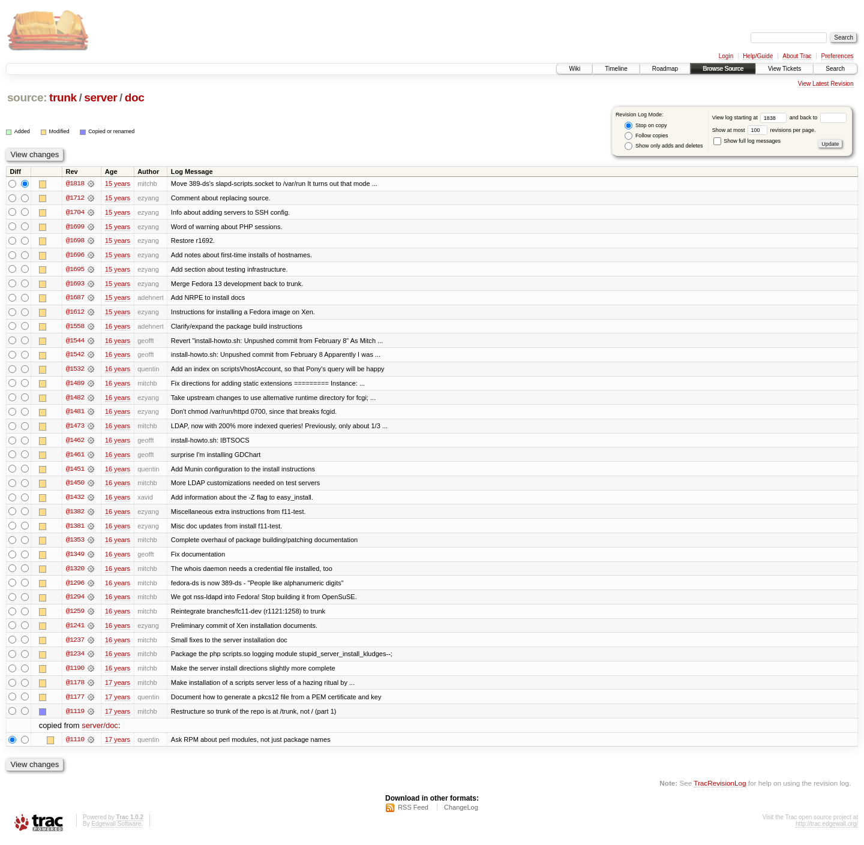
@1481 (75, 414)
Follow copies (646, 136)
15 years (117, 183)
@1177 (75, 701)
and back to (818, 118)
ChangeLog (461, 812)
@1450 (75, 486)
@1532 (75, 370)
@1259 (75, 615)
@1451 (75, 471)
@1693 (75, 284)
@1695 (75, 270)
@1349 (75, 558)
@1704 (75, 212)
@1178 (75, 687)
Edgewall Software (116, 829)
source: (27, 97)
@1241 (75, 629)
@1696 (75, 255)
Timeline (616, 68)
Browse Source (723, 68)
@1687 (75, 298)
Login (726, 56)
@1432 (75, 500)
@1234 (75, 658)
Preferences (837, 56)
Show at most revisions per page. (764, 130)
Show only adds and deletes (664, 146)
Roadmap (665, 68)
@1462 (75, 442)
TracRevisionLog (720, 788)
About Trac (796, 56)
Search (835, 68)
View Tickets (784, 68)
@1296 (75, 586)
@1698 (75, 241)
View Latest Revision (826, 83)
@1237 (75, 644)
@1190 (75, 673)
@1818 (75, 183)
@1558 (75, 327)
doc (135, 97)
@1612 (75, 313)
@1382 (75, 514)
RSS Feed (413, 812)
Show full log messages (747, 141)
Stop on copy (646, 126)
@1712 (75, 198)
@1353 (75, 543)
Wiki (574, 68)
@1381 (75, 529)
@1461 (75, 457)
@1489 (75, 385)
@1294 (75, 601)
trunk (63, 97)
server (100, 97)
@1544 (75, 342)
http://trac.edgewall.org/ (827, 829)
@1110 (75, 745)
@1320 (75, 572)
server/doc (100, 730)
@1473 (75, 428)
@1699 (75, 226)
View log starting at (751, 118)
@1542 (75, 356)
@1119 (75, 716)
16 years (117, 327)
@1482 (75, 399)
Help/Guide (758, 56)
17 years (117, 687)
